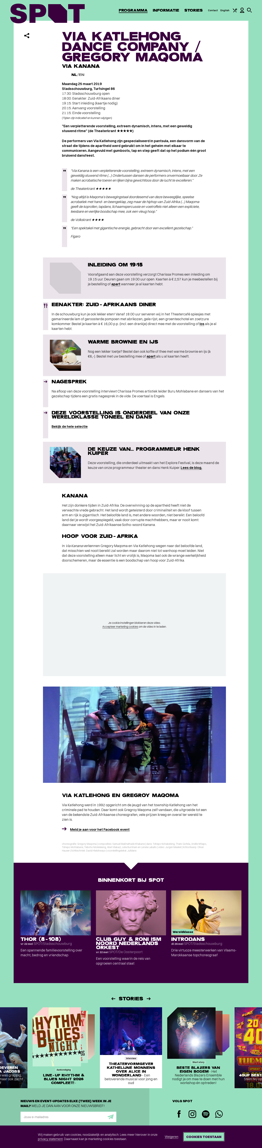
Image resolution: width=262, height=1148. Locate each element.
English (224, 10)
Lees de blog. (191, 467)
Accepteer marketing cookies (120, 626)
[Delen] (26, 35)
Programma (133, 10)
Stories (193, 10)
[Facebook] (179, 1114)
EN (81, 74)
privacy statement (50, 1139)
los (202, 324)
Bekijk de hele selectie (70, 426)
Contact (213, 10)
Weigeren (171, 1137)
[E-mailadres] (68, 1117)
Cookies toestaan (203, 1137)
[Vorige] (113, 998)
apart (115, 284)
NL (74, 74)
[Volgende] (149, 998)
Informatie (166, 10)
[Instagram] (192, 1114)
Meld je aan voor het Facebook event (100, 829)
